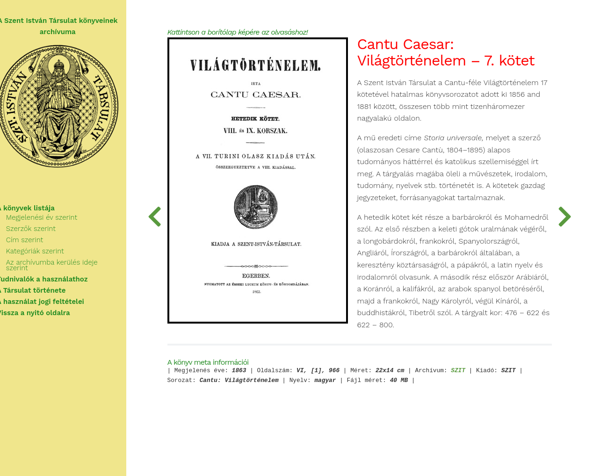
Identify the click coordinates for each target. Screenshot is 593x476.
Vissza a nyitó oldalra (44, 310)
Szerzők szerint (41, 232)
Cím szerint (35, 243)
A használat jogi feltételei (51, 299)
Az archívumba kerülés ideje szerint (74, 265)
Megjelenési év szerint (52, 220)
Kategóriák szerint (46, 254)
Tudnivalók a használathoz (53, 277)
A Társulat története (42, 288)
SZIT (476, 401)
